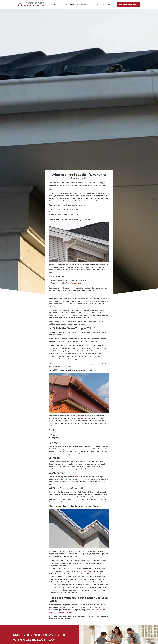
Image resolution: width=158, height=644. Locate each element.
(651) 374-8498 (107, 4)
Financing (85, 4)
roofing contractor (86, 571)
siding (82, 418)
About (64, 4)
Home (56, 4)
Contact (95, 4)
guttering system (76, 282)
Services (73, 4)
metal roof (78, 476)
